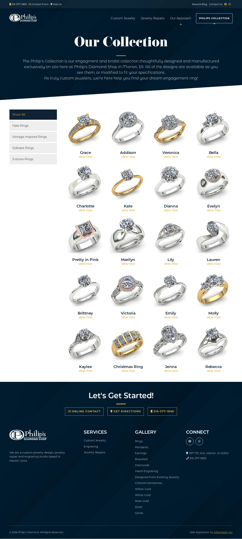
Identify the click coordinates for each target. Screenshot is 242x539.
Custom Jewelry (123, 18)
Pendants (141, 447)
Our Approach (180, 18)
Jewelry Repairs (152, 18)
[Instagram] (230, 4)
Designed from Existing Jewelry (157, 477)
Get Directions (125, 411)
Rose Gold (142, 501)
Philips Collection (214, 18)
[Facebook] (225, 4)
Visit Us (55, 4)
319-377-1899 (18, 4)
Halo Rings (20, 125)
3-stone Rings (22, 159)
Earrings (141, 453)
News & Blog (199, 4)
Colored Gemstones (148, 483)
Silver (139, 507)
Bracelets (141, 459)
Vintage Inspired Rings (29, 137)
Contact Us (215, 4)
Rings (139, 441)
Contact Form (39, 4)
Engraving (91, 446)
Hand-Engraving (146, 471)
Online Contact (84, 411)
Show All (18, 114)
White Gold (143, 495)
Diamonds (142, 465)
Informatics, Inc (223, 532)
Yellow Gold (143, 489)
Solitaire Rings (23, 148)
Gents (139, 513)
